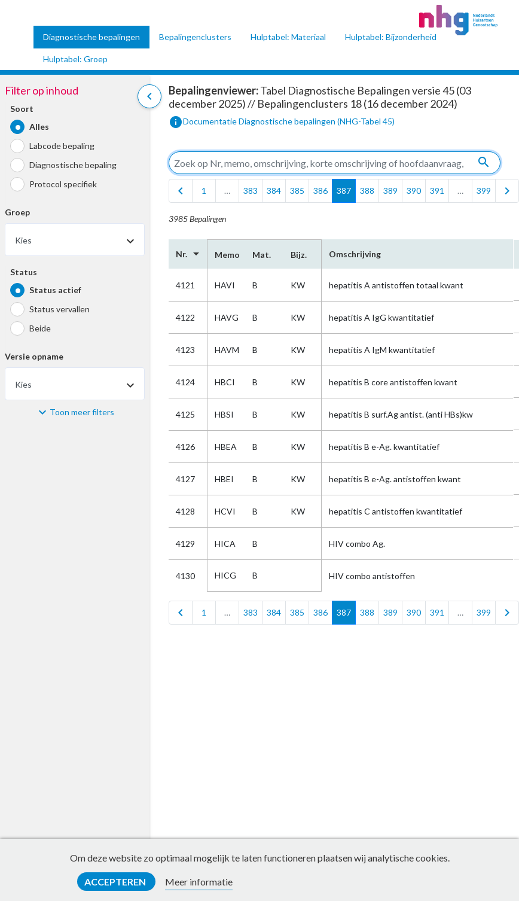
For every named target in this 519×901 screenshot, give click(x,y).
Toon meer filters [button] (82, 412)
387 (344, 190)
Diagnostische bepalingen (91, 37)
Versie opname (34, 356)
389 (390, 190)
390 (414, 190)
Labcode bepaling (61, 146)
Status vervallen (59, 309)
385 (297, 190)
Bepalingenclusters (195, 37)
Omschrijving (355, 254)
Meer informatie (199, 881)
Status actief (55, 290)
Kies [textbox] (23, 240)
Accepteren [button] (116, 881)
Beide (40, 328)
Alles (39, 126)
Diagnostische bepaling (73, 165)
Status (23, 272)
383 (250, 190)
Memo (226, 254)
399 (484, 190)
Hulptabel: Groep (75, 59)
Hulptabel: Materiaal (288, 37)
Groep (17, 212)
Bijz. (299, 254)
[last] (507, 191)
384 (274, 190)
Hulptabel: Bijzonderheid (390, 37)
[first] (181, 191)
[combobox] (75, 239)
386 (320, 190)
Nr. (188, 253)
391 (437, 190)
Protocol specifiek (63, 184)
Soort (21, 109)
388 (367, 190)
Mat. (261, 254)
